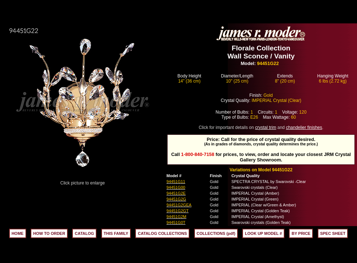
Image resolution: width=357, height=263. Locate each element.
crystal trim (265, 127)
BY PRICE (300, 233)
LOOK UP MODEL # (263, 233)
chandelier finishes (304, 127)
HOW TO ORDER (49, 233)
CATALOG (84, 233)
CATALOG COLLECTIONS (162, 233)
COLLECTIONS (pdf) (216, 233)
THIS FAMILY (116, 233)
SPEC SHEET (333, 233)
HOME (18, 233)
